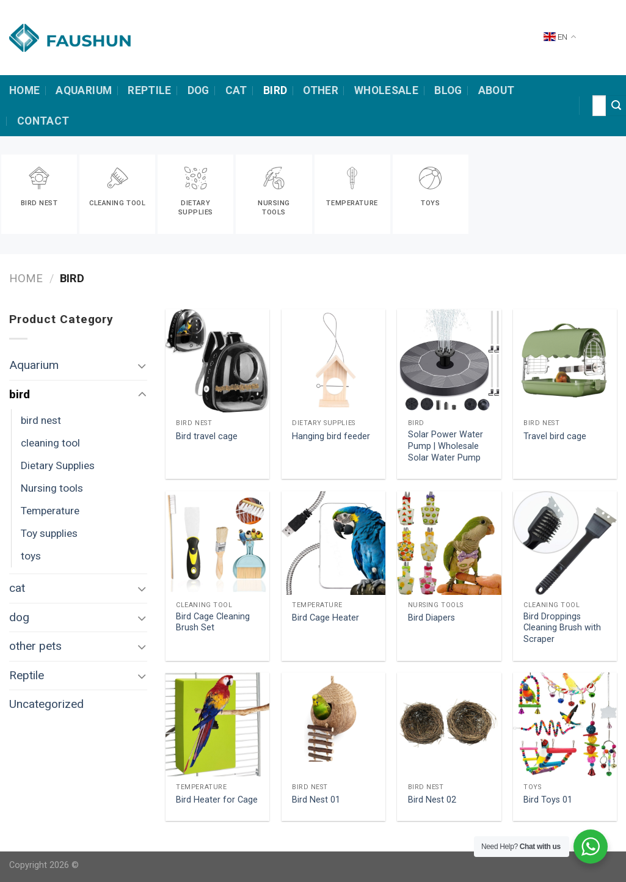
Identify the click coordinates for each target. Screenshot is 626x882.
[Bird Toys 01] (565, 724)
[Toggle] (142, 365)
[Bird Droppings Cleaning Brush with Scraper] (565, 543)
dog (198, 90)
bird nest (41, 420)
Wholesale (386, 90)
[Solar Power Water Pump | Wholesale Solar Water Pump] (449, 361)
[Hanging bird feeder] (333, 361)
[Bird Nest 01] (333, 724)
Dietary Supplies (58, 465)
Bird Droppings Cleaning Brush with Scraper (562, 627)
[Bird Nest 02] (449, 724)
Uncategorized (46, 704)
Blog (448, 90)
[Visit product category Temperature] (352, 194)
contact (43, 121)
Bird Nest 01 (316, 800)
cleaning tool (50, 443)
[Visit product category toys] (430, 194)
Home (26, 278)
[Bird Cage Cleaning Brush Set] (217, 543)
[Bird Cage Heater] (333, 543)
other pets (35, 646)
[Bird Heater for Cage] (217, 724)
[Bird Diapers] (449, 543)
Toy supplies (49, 533)
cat (236, 90)
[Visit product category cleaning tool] (117, 194)
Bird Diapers (431, 618)
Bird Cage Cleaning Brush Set (213, 622)
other (320, 90)
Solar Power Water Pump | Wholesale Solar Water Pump (445, 445)
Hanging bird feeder (331, 436)
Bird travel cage (207, 436)
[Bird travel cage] (217, 361)
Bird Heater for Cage (217, 800)
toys (31, 556)
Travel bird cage (554, 436)
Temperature (50, 511)
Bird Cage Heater (325, 618)
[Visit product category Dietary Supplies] (195, 194)
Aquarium (84, 90)
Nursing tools (52, 488)
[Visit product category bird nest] (39, 194)
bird (275, 90)
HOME (24, 90)
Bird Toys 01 (547, 800)
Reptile (149, 90)
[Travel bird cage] (565, 361)
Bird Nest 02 (432, 800)
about (496, 90)
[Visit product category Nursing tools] (273, 194)
